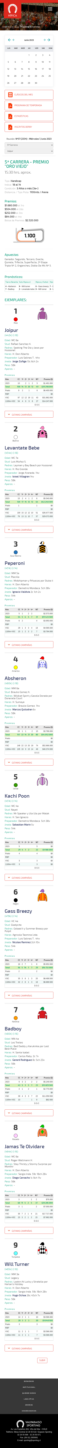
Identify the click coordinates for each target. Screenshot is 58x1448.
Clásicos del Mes (23, 94)
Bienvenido (29, 1381)
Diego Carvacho (21, 1177)
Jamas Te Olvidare (24, 1147)
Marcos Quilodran (22, 709)
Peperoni (15, 563)
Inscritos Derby (23, 127)
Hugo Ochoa (19, 1295)
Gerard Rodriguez (22, 1060)
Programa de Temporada (28, 105)
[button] (29, 415)
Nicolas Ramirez (21, 942)
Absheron (15, 678)
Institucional (29, 1387)
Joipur (11, 330)
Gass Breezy (18, 911)
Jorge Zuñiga (19, 361)
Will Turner (17, 1264)
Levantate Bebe (22, 448)
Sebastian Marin (21, 824)
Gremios (29, 1405)
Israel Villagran (21, 476)
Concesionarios (29, 1411)
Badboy (13, 1029)
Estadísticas (21, 116)
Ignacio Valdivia (21, 592)
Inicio (17, 27)
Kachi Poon (17, 796)
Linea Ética (29, 1399)
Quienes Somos (29, 1393)
